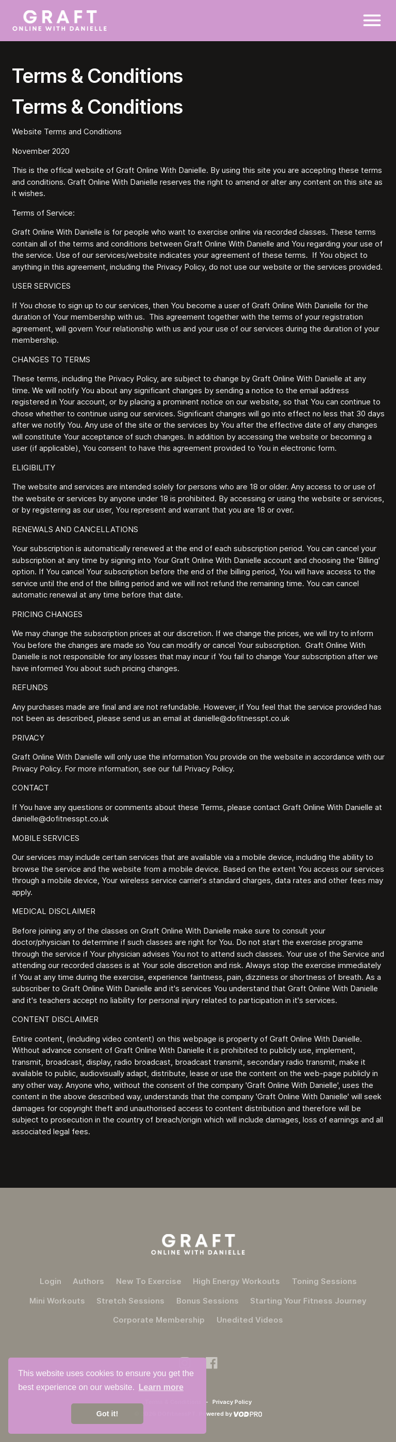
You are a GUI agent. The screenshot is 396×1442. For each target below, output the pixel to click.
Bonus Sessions (207, 1301)
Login (50, 1281)
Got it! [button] (107, 1414)
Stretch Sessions (130, 1301)
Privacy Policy (232, 1401)
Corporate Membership (159, 1320)
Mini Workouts (57, 1301)
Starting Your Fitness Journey (308, 1301)
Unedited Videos (250, 1320)
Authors (88, 1281)
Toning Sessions (324, 1281)
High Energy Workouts (236, 1281)
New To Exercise (149, 1281)
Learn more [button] (161, 1387)
